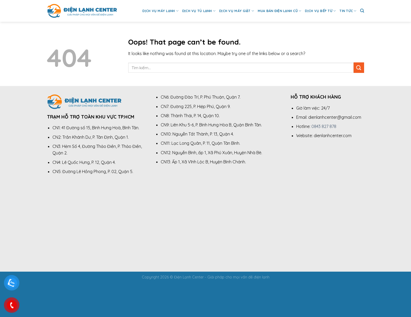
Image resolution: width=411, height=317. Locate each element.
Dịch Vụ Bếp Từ (320, 10)
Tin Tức (347, 10)
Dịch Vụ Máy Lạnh (160, 10)
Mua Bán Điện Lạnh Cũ (279, 10)
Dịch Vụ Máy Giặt (236, 10)
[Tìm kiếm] (362, 11)
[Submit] (359, 67)
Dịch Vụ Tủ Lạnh (198, 10)
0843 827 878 (323, 126)
